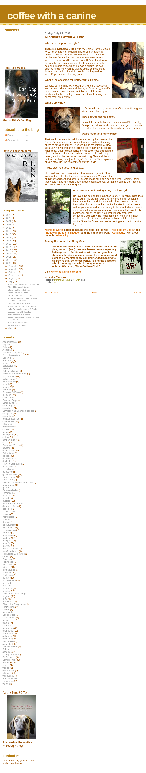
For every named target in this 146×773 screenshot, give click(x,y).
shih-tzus (7, 638)
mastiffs (6, 543)
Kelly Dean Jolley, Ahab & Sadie (22, 309)
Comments (12, 140)
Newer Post (51, 292)
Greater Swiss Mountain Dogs (17, 482)
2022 (9, 221)
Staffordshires (9, 660)
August (12, 278)
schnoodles (8, 620)
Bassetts (6, 360)
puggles (6, 596)
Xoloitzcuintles (9, 678)
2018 (9, 234)
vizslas (5, 667)
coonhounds (8, 440)
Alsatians (7, 350)
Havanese (7, 493)
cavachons (7, 408)
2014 (9, 247)
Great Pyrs (7, 479)
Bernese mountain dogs (14, 373)
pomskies (7, 585)
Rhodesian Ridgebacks (14, 604)
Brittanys (6, 389)
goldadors (7, 471)
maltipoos (7, 540)
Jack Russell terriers (12, 503)
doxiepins (7, 461)
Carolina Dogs (9, 400)
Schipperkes (8, 614)
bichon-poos (8, 379)
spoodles (7, 652)
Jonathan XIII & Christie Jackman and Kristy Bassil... (23, 299)
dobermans (8, 458)
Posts (9, 135)
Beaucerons (8, 365)
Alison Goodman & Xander (20, 295)
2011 (9, 256)
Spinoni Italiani (9, 646)
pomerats (7, 583)
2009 (9, 263)
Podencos (7, 572)
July (10, 281)
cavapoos (7, 413)
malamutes (8, 535)
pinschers (7, 564)
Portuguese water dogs (14, 593)
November (13, 269)
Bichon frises (9, 376)
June (11, 328)
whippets (6, 673)
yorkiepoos (7, 681)
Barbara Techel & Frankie (19, 312)
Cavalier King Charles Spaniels (18, 410)
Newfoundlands (10, 551)
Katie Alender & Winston (19, 315)
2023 (9, 218)
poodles (6, 591)
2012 (9, 253)
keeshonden (8, 511)
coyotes (6, 448)
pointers (6, 577)
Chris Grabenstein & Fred (19, 303)
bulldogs (6, 395)
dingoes (6, 456)
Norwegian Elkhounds (13, 554)
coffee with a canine (51, 15)
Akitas (5, 347)
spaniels (6, 644)
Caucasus (118, 232)
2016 (9, 240)
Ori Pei (5, 556)
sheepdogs (8, 628)
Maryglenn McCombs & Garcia (22, 306)
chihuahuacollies (10, 418)
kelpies (6, 514)
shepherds (7, 630)
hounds (6, 498)
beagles (6, 363)
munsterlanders (10, 548)
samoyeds (7, 612)
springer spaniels (11, 654)
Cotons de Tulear (11, 445)
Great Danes (8, 477)
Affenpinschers (9, 342)
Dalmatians (8, 453)
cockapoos (7, 434)
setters (5, 622)
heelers (6, 495)
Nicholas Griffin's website (66, 271)
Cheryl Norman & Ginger (19, 287)
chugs (5, 432)
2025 (9, 215)
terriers (55, 282)
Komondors (8, 516)
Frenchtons (8, 469)
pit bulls (6, 567)
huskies (6, 501)
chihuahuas (8, 421)
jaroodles (7, 509)
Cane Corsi (8, 397)
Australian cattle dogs (13, 355)
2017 (9, 237)
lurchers (6, 532)
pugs (4, 599)
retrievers (7, 601)
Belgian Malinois (10, 371)
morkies (6, 546)
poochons (7, 588)
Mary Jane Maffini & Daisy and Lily (23, 284)
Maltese (6, 538)
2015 (9, 244)
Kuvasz (6, 522)
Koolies (6, 519)
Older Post (138, 292)
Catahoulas (8, 403)
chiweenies (8, 426)
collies (5, 437)
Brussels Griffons (11, 392)
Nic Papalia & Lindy (17, 325)
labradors (7, 527)
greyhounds (8, 485)
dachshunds (8, 450)
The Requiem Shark (122, 229)
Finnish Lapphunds (12, 463)
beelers (6, 368)
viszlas (5, 665)
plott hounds (8, 569)
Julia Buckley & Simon (18, 322)
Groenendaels (9, 490)
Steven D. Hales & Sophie (19, 290)
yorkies (6, 683)
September (14, 275)
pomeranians (9, 580)
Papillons (7, 559)
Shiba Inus (7, 633)
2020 (9, 227)
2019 (9, 231)
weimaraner (8, 670)
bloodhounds (9, 381)
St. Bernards (8, 657)
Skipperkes (8, 641)
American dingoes (11, 352)
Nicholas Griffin (54, 229)
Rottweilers (8, 607)
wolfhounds (8, 675)
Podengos (7, 575)
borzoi (5, 384)
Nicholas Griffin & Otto (18, 292)
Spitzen (6, 649)
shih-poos (7, 636)
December (13, 266)
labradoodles (9, 524)
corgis (5, 442)
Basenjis (6, 357)
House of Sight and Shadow (62, 232)
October (12, 272)
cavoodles (7, 416)
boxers (5, 387)
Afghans (6, 344)
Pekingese (7, 561)
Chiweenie (7, 424)
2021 (9, 224)
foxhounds (7, 466)
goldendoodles (9, 474)
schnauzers (8, 617)
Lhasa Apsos (9, 530)
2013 (9, 250)
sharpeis (6, 625)
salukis (5, 609)
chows (5, 429)
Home (94, 292)
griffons (6, 487)
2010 (9, 260)
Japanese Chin (10, 506)
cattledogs (7, 405)
